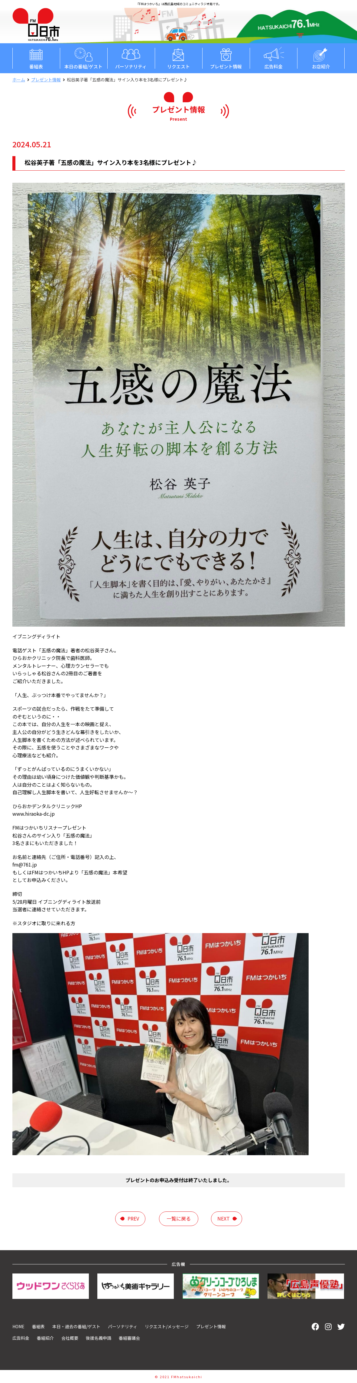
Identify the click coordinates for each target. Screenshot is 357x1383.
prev (133, 1218)
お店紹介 (321, 58)
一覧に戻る (179, 1218)
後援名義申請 (98, 1338)
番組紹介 (45, 1338)
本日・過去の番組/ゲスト (76, 1326)
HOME (18, 1326)
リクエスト (178, 58)
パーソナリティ (131, 58)
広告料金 (273, 58)
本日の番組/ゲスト (83, 58)
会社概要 (69, 1338)
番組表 (36, 58)
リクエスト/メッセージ (167, 1326)
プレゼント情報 (226, 58)
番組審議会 (129, 1338)
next (223, 1218)
